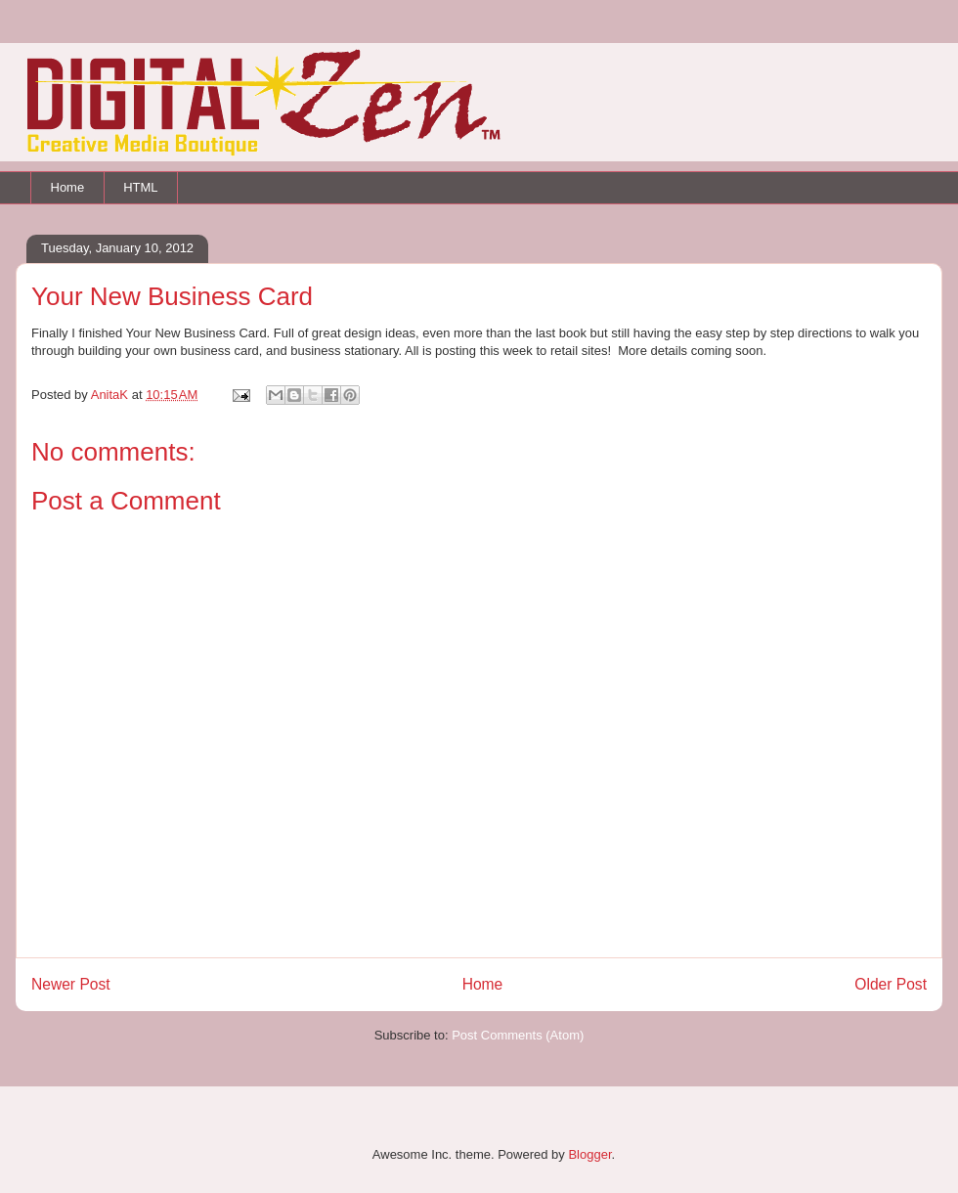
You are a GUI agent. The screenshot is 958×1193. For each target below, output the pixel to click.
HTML (140, 187)
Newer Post (70, 984)
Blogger (589, 1154)
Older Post (890, 984)
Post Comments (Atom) (518, 1035)
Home (68, 187)
